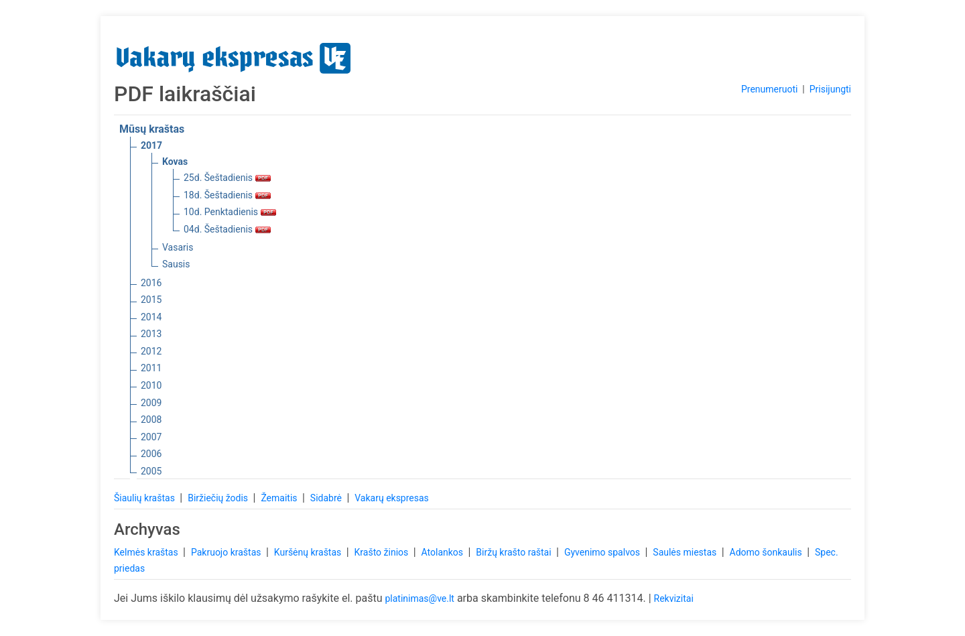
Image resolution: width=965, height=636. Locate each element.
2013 (151, 333)
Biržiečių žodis (219, 498)
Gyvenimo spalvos (603, 552)
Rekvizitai (674, 598)
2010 (151, 385)
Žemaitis (280, 498)
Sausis (176, 264)
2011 (151, 368)
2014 (151, 317)
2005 (151, 471)
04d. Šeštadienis (227, 229)
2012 (151, 351)
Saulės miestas (685, 552)
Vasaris (177, 247)
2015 (151, 299)
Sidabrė (327, 498)
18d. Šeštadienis (227, 195)
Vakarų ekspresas (392, 498)
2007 (151, 437)
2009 (151, 402)
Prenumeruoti (769, 89)
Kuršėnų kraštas (309, 552)
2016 (151, 282)
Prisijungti (830, 89)
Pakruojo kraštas (227, 552)
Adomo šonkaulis (767, 552)
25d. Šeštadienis (227, 177)
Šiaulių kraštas (145, 498)
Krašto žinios (383, 552)
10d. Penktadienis (230, 211)
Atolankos (444, 552)
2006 (151, 453)
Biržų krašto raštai (515, 552)
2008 (151, 419)
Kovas (175, 161)
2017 (151, 145)
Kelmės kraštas (147, 552)
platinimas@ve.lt (419, 598)
